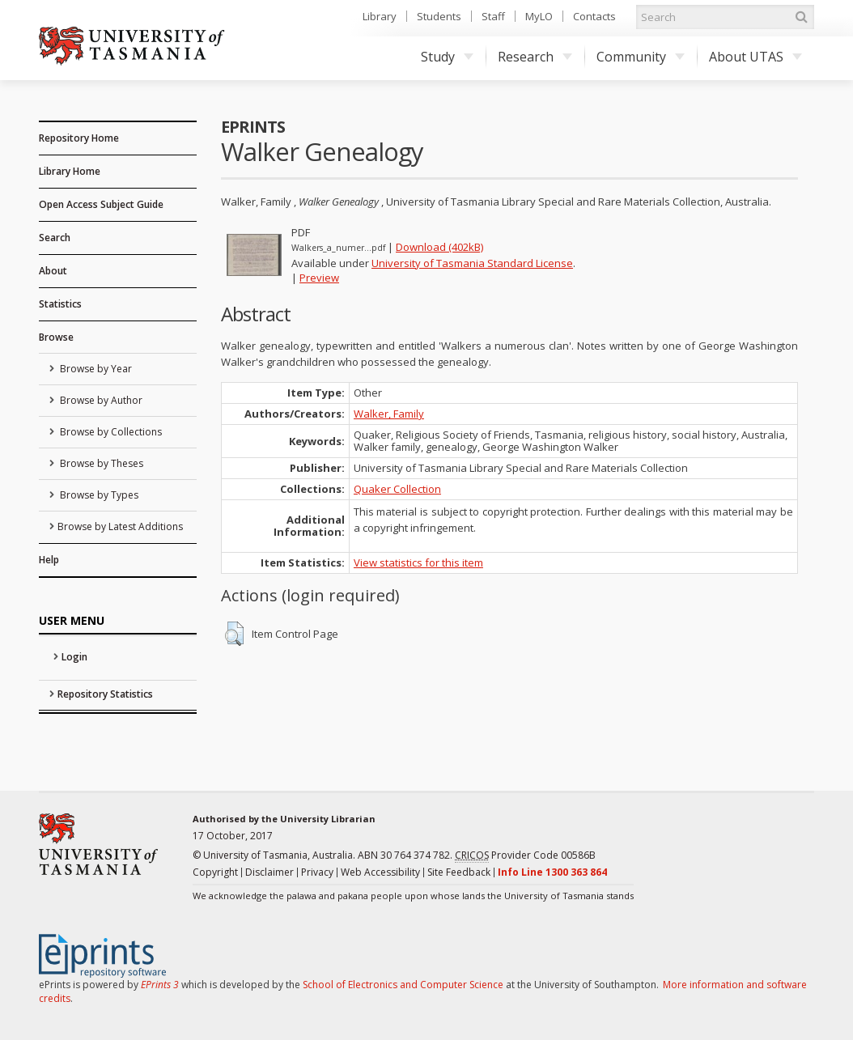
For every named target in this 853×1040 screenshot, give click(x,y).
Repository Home (79, 138)
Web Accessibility (380, 872)
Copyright (215, 872)
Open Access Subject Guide (101, 204)
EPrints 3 (160, 984)
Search (54, 237)
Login (74, 657)
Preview (319, 277)
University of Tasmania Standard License (472, 263)
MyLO (539, 16)
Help (49, 560)
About (53, 271)
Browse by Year (94, 369)
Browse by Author (99, 400)
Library (380, 16)
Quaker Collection (397, 489)
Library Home (69, 171)
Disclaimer (269, 872)
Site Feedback (458, 872)
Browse (56, 337)
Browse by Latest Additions (120, 526)
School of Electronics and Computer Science (403, 984)
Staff (493, 16)
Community (640, 57)
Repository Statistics (105, 694)
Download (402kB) (439, 247)
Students (439, 16)
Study (447, 57)
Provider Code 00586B (525, 855)
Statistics (60, 304)
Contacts (594, 16)
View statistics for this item (418, 562)
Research (535, 57)
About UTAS (755, 57)
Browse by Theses (100, 463)
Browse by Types (97, 495)
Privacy (317, 872)
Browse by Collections (109, 432)
